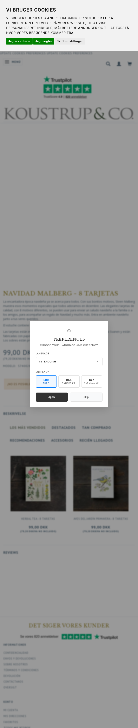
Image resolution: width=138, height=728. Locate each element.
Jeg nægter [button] (43, 41)
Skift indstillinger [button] (70, 41)
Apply (51, 397)
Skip (86, 397)
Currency (42, 371)
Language (42, 353)
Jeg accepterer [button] (19, 41)
